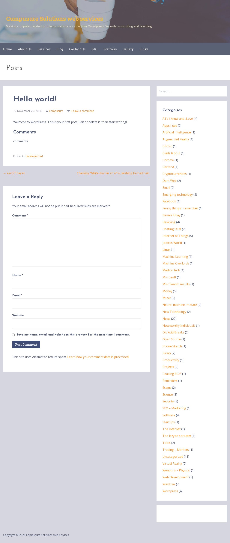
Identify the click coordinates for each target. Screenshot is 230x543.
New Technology (174, 312)
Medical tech (171, 270)
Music (167, 298)
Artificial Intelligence (177, 132)
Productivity (171, 360)
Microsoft (169, 277)
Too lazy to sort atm (177, 436)
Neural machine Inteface (180, 305)
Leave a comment (82, 111)
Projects (168, 367)
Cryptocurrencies (175, 174)
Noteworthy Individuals (179, 326)
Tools (167, 443)
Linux (166, 250)
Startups (169, 422)
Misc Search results (176, 284)
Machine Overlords (176, 263)
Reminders (170, 381)
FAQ (94, 49)
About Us (24, 49)
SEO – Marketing (174, 408)
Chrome (168, 160)
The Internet (172, 429)
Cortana (168, 167)
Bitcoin (167, 146)
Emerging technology (178, 194)
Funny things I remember (180, 208)
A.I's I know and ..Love (178, 119)
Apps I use (170, 126)
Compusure (56, 111)
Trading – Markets (176, 450)
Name (17, 275)
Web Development (176, 477)
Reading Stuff (172, 374)
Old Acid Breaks (173, 332)
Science (168, 394)
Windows (169, 484)
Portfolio (110, 49)
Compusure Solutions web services (54, 18)
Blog (59, 49)
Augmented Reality (176, 139)
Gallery (128, 49)
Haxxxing (169, 222)
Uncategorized (34, 156)
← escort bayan (14, 173)
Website (18, 315)
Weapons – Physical (176, 470)
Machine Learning (175, 257)
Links (144, 49)
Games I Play (171, 215)
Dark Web (170, 181)
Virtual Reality (172, 463)
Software (169, 415)
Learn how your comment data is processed (98, 357)
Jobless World (172, 243)
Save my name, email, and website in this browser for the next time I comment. (73, 334)
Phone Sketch (172, 346)
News (166, 319)
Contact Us (77, 49)
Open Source (172, 339)
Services (43, 49)
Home (7, 49)
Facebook (169, 201)
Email (17, 295)
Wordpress (170, 491)
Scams (167, 388)
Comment (20, 215)
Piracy (167, 353)
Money (167, 291)
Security (168, 401)
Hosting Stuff (172, 229)
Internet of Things (176, 236)
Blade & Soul (171, 153)
